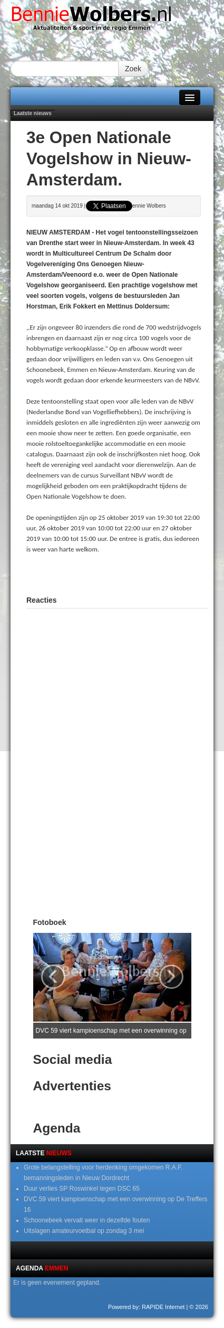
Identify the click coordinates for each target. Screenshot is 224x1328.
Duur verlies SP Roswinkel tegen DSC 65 (82, 1188)
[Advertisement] (125, 573)
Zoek (133, 68)
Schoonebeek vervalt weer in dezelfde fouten (87, 1220)
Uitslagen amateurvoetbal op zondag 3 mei (84, 1231)
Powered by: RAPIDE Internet (146, 1307)
